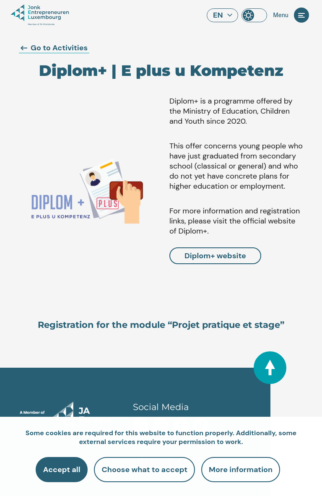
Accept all (61, 470)
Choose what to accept (144, 470)
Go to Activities (54, 48)
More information (241, 470)
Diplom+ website (215, 256)
